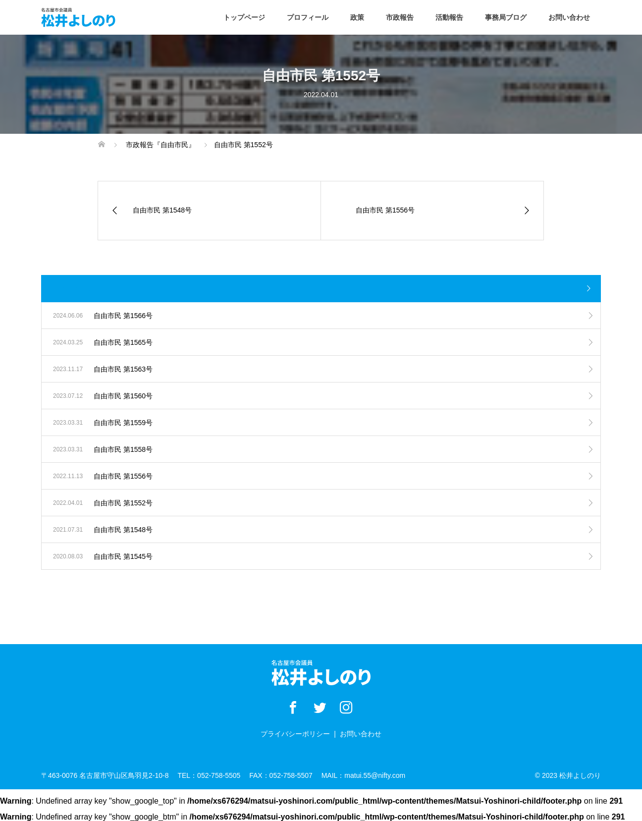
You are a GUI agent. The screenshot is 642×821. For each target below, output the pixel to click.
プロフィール (307, 17)
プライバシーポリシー (295, 734)
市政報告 (400, 17)
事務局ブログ (506, 17)
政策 (357, 17)
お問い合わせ (569, 17)
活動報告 (449, 17)
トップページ (244, 17)
